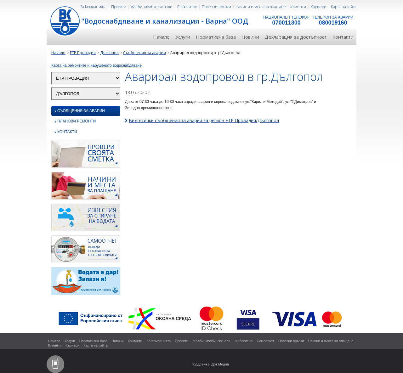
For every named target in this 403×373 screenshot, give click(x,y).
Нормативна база (216, 37)
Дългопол (109, 52)
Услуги (182, 37)
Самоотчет (265, 341)
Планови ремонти (75, 122)
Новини (250, 37)
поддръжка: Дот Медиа (210, 364)
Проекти (118, 6)
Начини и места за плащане (261, 6)
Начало (161, 37)
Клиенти (298, 6)
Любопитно (187, 6)
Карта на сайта (343, 6)
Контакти (343, 37)
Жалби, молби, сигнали (152, 6)
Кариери (318, 6)
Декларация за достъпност (296, 37)
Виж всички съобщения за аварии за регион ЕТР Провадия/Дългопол (204, 120)
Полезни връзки (216, 6)
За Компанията (93, 6)
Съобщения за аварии (144, 52)
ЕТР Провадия (83, 52)
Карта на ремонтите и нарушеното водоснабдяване (96, 65)
